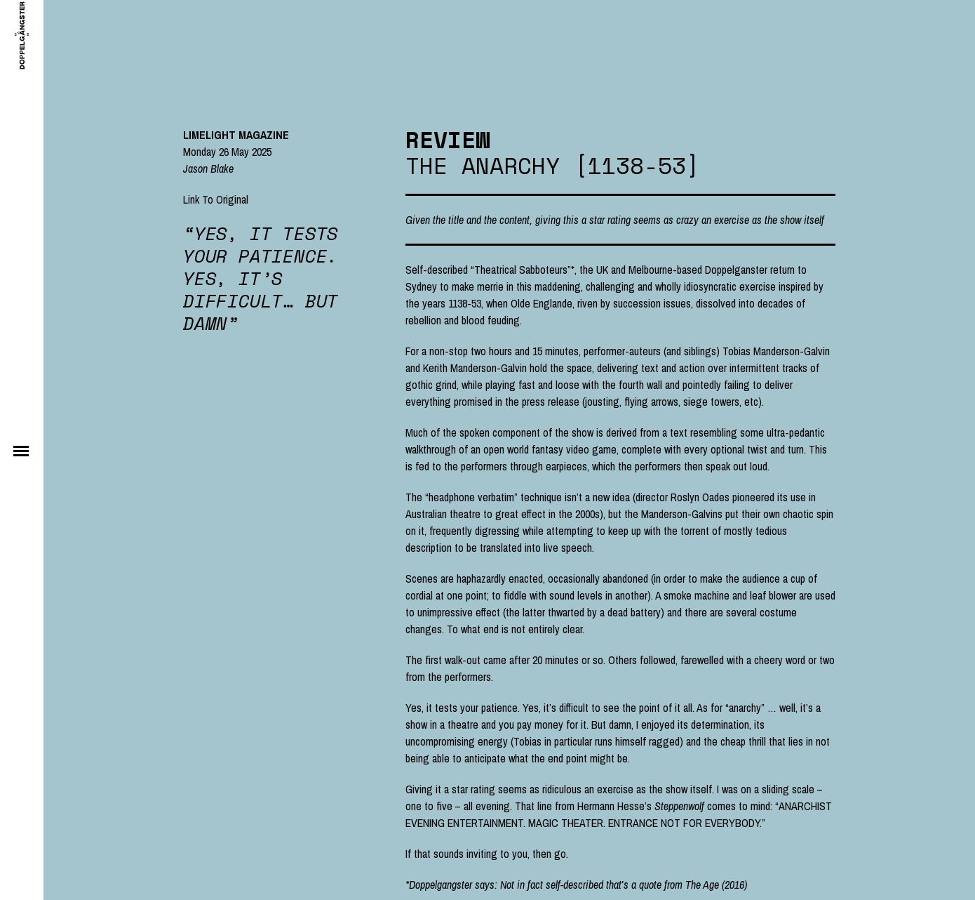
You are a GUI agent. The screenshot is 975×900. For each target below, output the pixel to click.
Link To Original (215, 199)
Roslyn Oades (700, 497)
